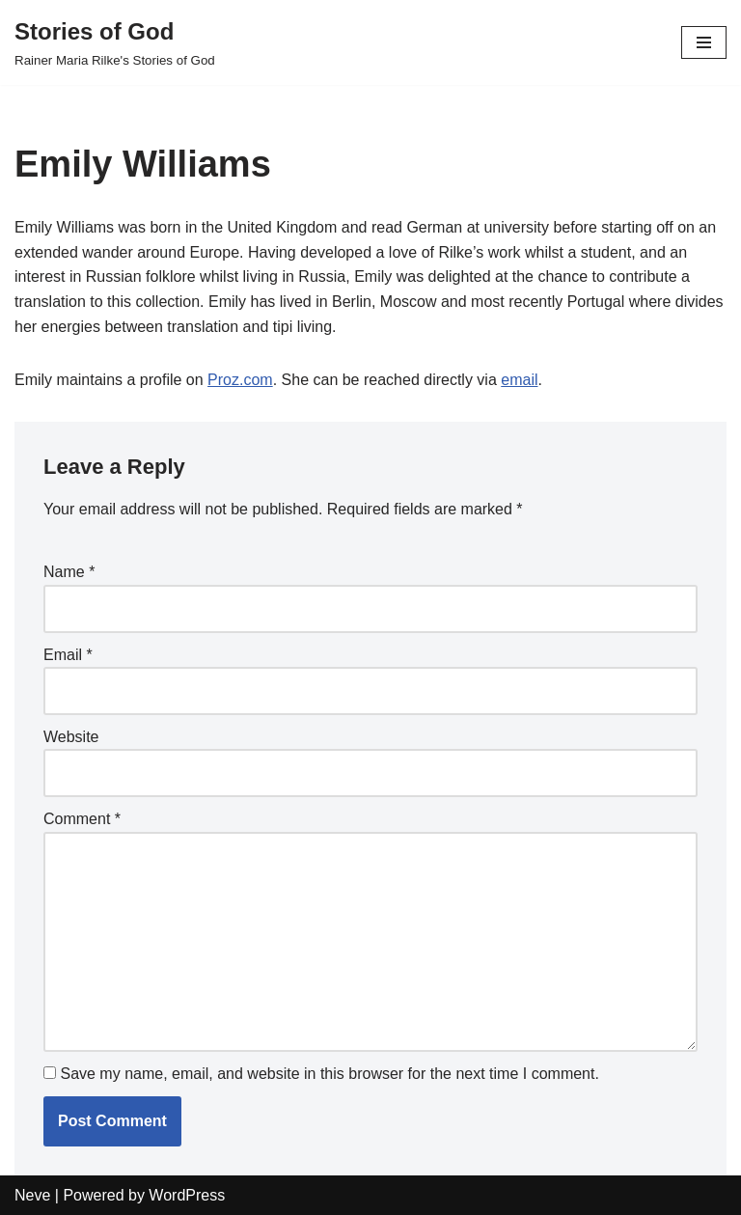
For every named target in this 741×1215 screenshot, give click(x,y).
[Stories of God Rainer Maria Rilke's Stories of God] (114, 42)
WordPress (187, 1195)
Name (69, 572)
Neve (32, 1195)
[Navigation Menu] (704, 42)
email (519, 380)
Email (68, 655)
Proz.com (240, 380)
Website (71, 737)
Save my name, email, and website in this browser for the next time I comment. (329, 1073)
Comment (82, 819)
